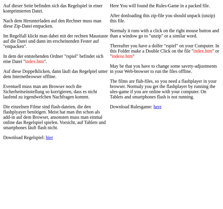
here (158, 106)
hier (49, 137)
